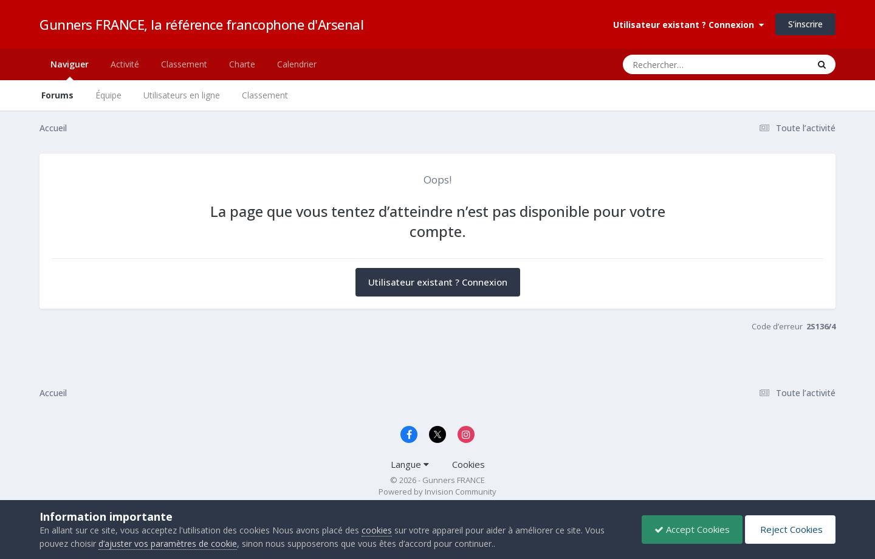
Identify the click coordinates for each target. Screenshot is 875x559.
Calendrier (297, 64)
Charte (242, 64)
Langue (410, 464)
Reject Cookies (790, 529)
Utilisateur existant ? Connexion (688, 24)
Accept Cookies (692, 529)
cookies (377, 530)
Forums (57, 95)
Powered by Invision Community (437, 491)
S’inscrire (805, 24)
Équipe (108, 95)
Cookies (468, 464)
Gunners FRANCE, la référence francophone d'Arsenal (201, 24)
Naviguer (69, 69)
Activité (125, 64)
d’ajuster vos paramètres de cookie (167, 543)
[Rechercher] (681, 64)
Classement (265, 95)
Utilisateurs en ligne (181, 95)
